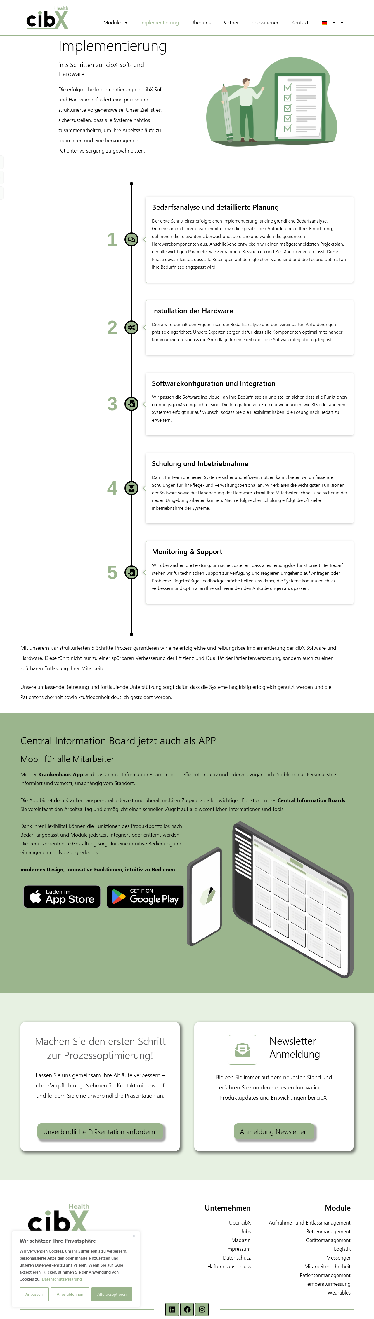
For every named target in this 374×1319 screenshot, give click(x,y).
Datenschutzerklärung (62, 1279)
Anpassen (34, 1294)
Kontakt (308, 22)
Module (128, 22)
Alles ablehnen (70, 1294)
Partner (239, 22)
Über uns (209, 22)
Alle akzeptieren (112, 1294)
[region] (76, 1269)
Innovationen (273, 22)
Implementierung (168, 22)
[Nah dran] (134, 1235)
